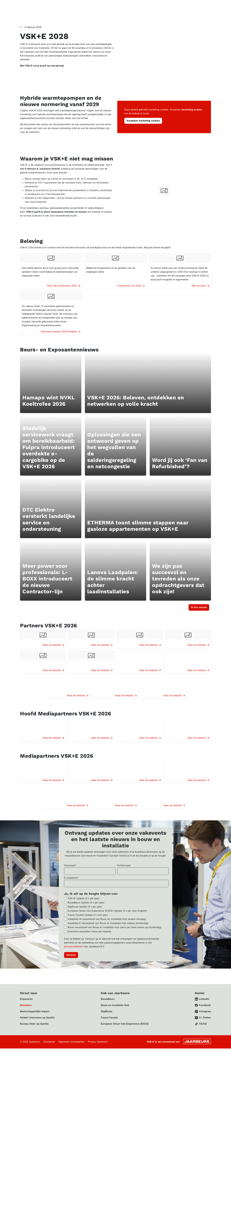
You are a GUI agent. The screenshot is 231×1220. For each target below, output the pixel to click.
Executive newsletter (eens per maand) (89, 1103)
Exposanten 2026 (201, 13)
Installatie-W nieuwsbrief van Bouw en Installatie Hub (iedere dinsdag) (107, 1090)
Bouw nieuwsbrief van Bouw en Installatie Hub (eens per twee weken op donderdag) (114, 1099)
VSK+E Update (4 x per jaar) (84, 1070)
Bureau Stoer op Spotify (34, 1195)
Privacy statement (98, 1213)
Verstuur (71, 1126)
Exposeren (25, 4)
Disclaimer (49, 1213)
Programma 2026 (151, 13)
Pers (46, 4)
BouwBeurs (107, 1170)
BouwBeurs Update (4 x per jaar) (86, 1074)
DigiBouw (106, 1183)
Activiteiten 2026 (176, 13)
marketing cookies (191, 109)
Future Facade (109, 1189)
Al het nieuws (199, 774)
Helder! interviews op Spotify (37, 1189)
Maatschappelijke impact (35, 1183)
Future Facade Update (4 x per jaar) (88, 1086)
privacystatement (74, 1118)
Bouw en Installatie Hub (115, 1176)
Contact (194, 4)
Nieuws (184, 4)
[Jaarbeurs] (197, 1212)
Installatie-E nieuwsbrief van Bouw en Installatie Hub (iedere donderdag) (108, 1094)
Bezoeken (37, 4)
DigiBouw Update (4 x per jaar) (85, 1078)
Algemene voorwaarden (71, 1213)
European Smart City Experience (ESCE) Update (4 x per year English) (107, 1082)
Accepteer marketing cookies (143, 120)
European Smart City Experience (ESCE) (125, 1195)
